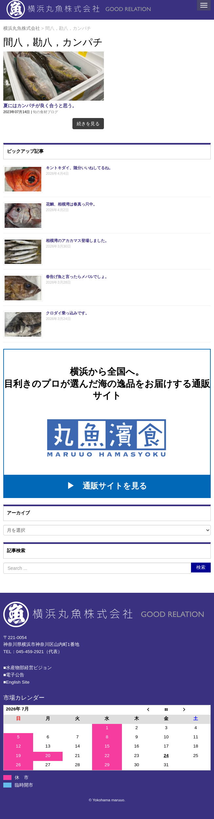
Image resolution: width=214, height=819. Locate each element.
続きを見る (88, 123)
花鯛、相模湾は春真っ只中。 (71, 204)
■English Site (16, 682)
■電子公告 (13, 674)
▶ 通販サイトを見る (107, 485)
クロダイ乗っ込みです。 (67, 313)
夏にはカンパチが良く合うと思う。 (40, 105)
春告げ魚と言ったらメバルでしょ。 (77, 276)
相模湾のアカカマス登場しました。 (77, 240)
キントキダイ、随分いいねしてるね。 (79, 168)
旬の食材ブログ (45, 112)
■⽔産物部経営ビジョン (27, 667)
